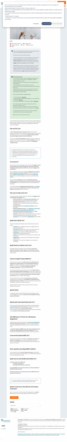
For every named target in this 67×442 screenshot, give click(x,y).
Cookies (44, 435)
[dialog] (33, 14)
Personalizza (36, 23)
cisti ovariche (16, 210)
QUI (23, 71)
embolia (31, 205)
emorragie (33, 199)
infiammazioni (31, 216)
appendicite (31, 208)
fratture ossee (27, 199)
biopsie (37, 186)
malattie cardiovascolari (18, 174)
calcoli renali (37, 208)
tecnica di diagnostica (35, 322)
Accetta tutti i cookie (46, 23)
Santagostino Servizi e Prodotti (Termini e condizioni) (55, 433)
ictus (36, 211)
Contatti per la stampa (54, 435)
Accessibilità (41, 433)
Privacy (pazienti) (27, 433)
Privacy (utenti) (21, 433)
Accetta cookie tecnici (57, 23)
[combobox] (25, 405)
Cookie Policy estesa (21, 17)
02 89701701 (20, 425)
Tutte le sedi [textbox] (13, 405)
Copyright (48, 435)
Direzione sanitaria (21, 431)
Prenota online (14, 397)
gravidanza (20, 363)
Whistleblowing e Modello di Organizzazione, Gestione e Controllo (30, 435)
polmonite (27, 205)
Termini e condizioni (35, 433)
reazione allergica (14, 306)
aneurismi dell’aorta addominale (27, 210)
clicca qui (24, 97)
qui (37, 108)
